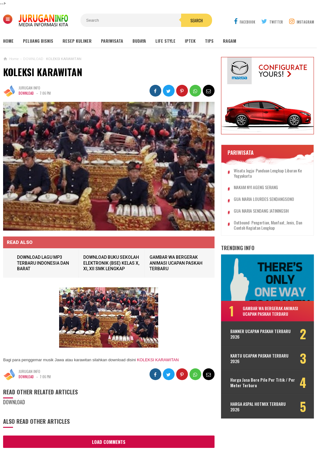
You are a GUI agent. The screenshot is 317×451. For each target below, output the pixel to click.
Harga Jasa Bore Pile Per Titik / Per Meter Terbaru (262, 382)
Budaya (139, 40)
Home (8, 40)
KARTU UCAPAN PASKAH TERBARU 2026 (259, 358)
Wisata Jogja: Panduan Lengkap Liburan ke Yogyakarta (268, 173)
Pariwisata (112, 40)
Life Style (165, 40)
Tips (209, 40)
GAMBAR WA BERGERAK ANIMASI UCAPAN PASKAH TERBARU (176, 263)
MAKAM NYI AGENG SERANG (256, 187)
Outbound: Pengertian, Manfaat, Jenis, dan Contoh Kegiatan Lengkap (268, 225)
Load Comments (108, 441)
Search (196, 20)
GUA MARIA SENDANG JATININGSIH (261, 211)
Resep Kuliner (77, 40)
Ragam (229, 40)
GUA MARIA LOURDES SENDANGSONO (264, 199)
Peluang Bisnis (38, 40)
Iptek (190, 40)
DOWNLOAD (26, 93)
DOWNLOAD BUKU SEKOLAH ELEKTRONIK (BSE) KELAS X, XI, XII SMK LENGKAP (111, 263)
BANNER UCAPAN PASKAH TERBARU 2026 (260, 334)
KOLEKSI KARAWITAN (43, 72)
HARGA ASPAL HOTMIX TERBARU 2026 (258, 406)
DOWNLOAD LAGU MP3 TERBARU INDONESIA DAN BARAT (43, 263)
